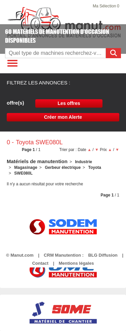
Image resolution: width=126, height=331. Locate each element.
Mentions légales (76, 263)
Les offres (69, 103)
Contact (40, 263)
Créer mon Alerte (63, 117)
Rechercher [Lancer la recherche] (114, 53)
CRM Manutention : (63, 255)
